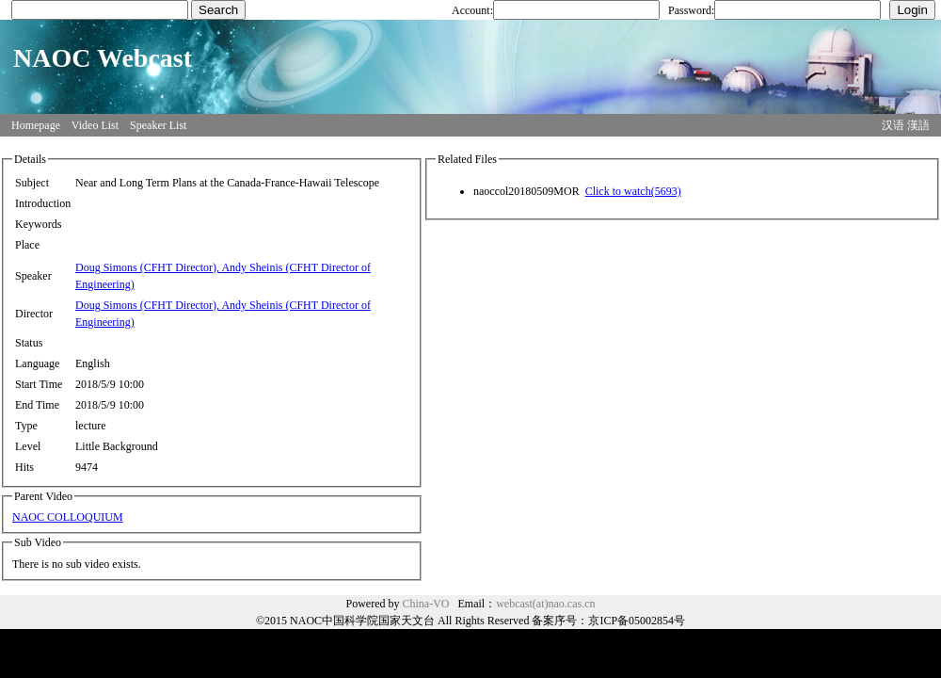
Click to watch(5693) (633, 191)
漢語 (918, 125)
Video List (95, 125)
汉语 (893, 125)
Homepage (35, 125)
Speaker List (158, 125)
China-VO (426, 603)
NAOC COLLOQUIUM (67, 517)
